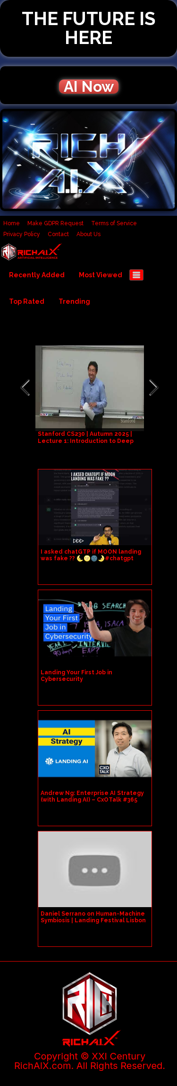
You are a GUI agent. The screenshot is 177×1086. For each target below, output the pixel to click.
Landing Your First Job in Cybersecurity (76, 675)
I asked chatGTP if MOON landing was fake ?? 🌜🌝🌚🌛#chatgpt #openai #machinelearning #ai (91, 558)
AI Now (89, 86)
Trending (74, 301)
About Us (88, 234)
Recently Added (37, 275)
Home (11, 223)
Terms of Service (114, 223)
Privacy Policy (21, 234)
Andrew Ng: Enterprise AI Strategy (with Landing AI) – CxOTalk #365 (92, 796)
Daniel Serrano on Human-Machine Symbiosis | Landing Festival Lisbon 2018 (93, 920)
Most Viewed (100, 275)
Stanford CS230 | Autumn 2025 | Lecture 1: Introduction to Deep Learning (86, 441)
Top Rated (26, 301)
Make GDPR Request (55, 223)
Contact (58, 234)
